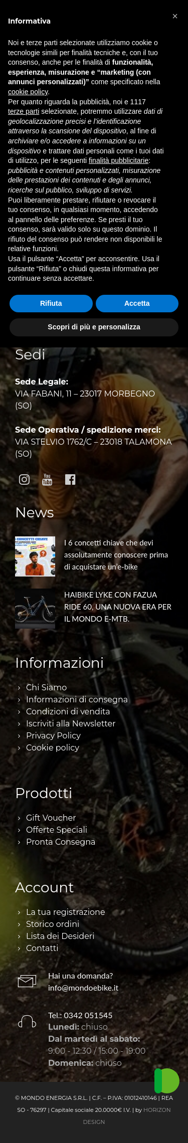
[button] (175, 16)
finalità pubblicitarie (118, 160)
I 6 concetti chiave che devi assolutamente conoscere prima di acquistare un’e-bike (116, 554)
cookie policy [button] (28, 92)
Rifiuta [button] (51, 303)
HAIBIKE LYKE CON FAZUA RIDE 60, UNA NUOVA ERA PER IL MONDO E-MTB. (117, 606)
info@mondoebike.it (83, 987)
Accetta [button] (137, 303)
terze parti (23, 111)
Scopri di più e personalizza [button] (94, 327)
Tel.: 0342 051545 (80, 1015)
